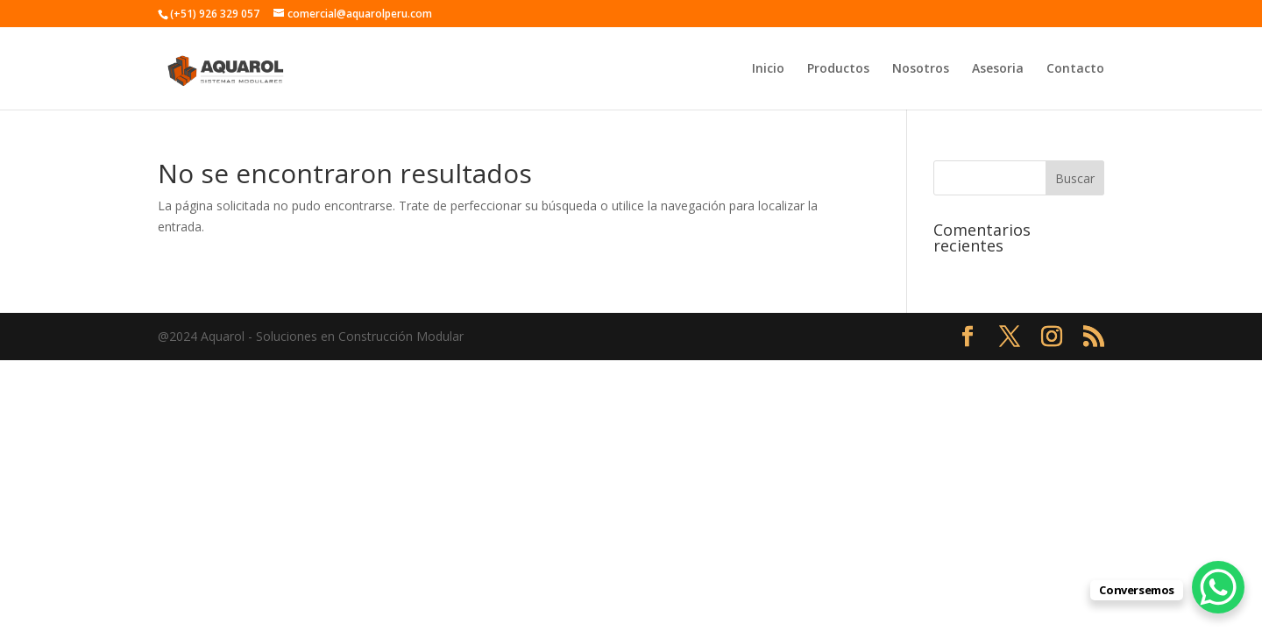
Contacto (1075, 69)
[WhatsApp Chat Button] (1218, 587)
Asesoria (998, 69)
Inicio (768, 69)
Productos (838, 69)
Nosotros (920, 69)
